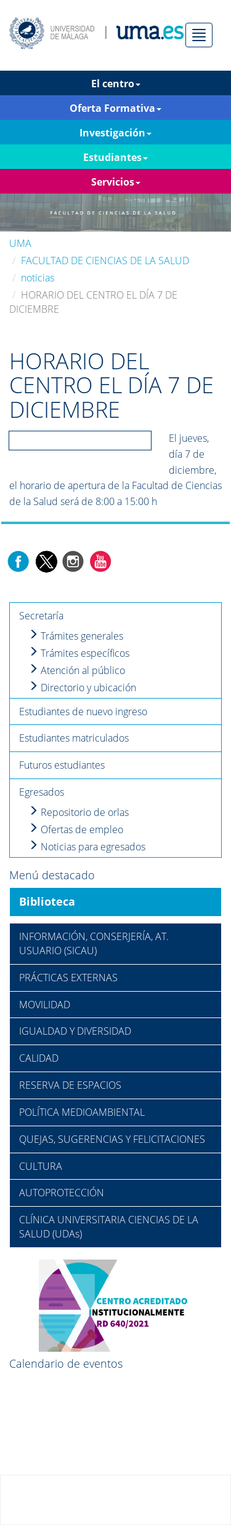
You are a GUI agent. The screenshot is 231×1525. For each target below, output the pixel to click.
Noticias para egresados (86, 846)
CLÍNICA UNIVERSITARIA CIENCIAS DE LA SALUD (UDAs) (108, 1227)
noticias (37, 277)
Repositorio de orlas (78, 812)
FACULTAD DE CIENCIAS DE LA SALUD (105, 260)
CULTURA (40, 1166)
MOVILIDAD (44, 1004)
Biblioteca (47, 901)
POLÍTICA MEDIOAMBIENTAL (82, 1112)
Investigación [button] (115, 132)
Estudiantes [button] (115, 157)
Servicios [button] (115, 182)
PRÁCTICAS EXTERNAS (68, 977)
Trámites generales (75, 636)
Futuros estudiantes (62, 765)
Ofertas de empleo (75, 829)
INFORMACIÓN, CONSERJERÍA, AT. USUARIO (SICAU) (94, 943)
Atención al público (76, 670)
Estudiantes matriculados (74, 738)
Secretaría (41, 615)
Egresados (41, 792)
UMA (20, 243)
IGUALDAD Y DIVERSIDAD (75, 1031)
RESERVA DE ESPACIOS (70, 1085)
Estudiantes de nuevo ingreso (83, 711)
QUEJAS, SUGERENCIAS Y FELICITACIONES (112, 1139)
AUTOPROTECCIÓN (61, 1192)
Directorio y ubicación (82, 687)
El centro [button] (115, 83)
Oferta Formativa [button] (115, 108)
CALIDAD (39, 1058)
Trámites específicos (78, 653)
